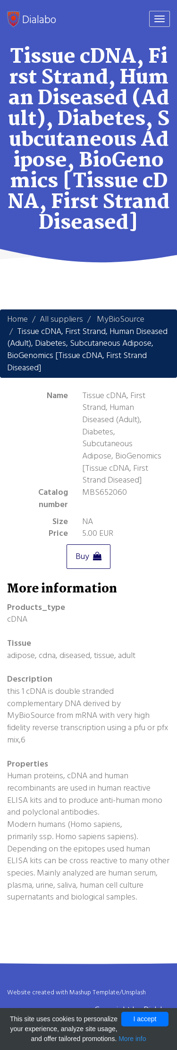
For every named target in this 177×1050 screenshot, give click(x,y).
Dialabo (31, 19)
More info (132, 1038)
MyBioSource (120, 319)
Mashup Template (94, 992)
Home (17, 319)
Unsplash (134, 992)
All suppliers (61, 319)
